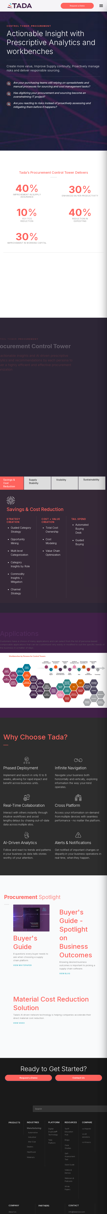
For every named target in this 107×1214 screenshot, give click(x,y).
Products (14, 1122)
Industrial (32, 1137)
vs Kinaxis (86, 1142)
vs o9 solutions (86, 1135)
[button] (101, 6)
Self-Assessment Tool (70, 1156)
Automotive (33, 1132)
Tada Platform (52, 1141)
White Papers (67, 1188)
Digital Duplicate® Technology (53, 1132)
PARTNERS (44, 1205)
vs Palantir (86, 1129)
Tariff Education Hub (69, 1132)
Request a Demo (77, 6)
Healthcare (31, 1152)
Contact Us (78, 1077)
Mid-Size (32, 1142)
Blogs (67, 1140)
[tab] (12, 483)
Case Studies (68, 1146)
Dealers (30, 1147)
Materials (31, 1157)
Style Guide (69, 1165)
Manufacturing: (34, 1128)
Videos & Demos (68, 1171)
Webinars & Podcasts (69, 1179)
